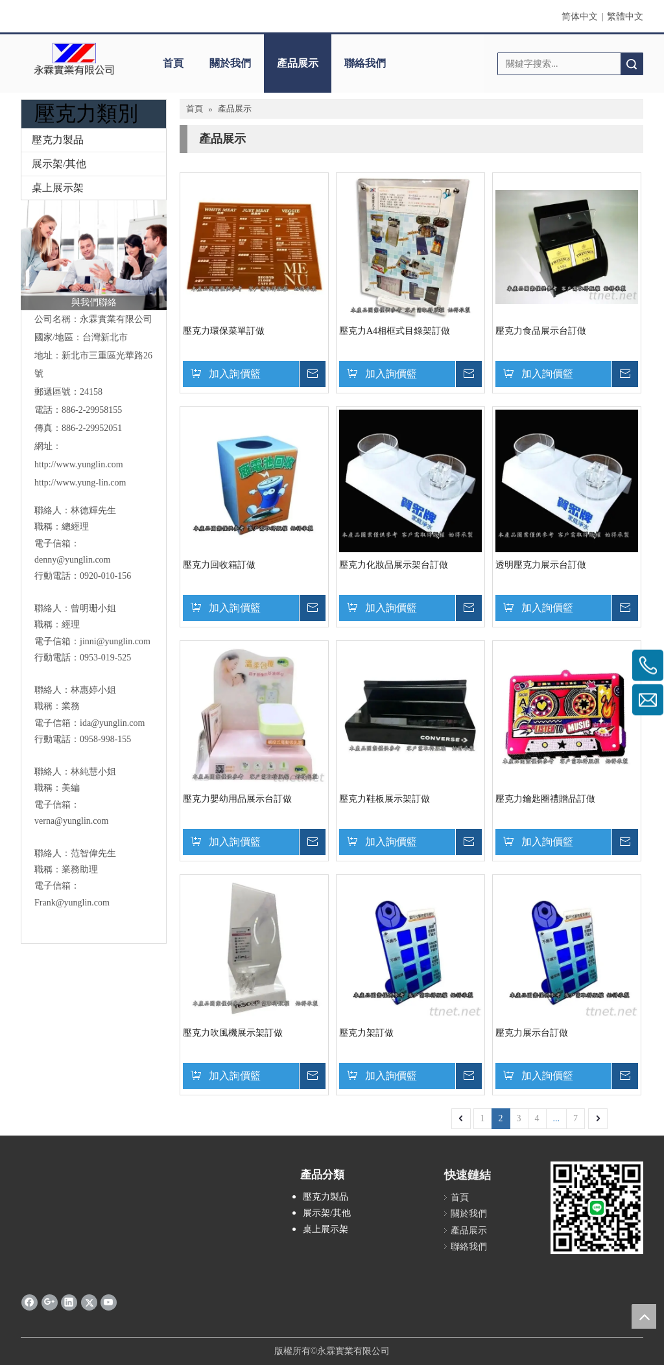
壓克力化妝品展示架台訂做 (393, 565)
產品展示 (297, 63)
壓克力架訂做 (366, 1033)
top (644, 1316)
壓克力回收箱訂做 (219, 565)
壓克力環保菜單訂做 (224, 331)
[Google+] (50, 1302)
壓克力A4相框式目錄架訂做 (394, 331)
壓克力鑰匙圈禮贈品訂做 (545, 799)
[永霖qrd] (597, 1207)
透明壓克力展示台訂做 (540, 565)
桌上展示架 (58, 187)
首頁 (173, 63)
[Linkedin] (69, 1302)
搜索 (632, 64)
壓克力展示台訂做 (531, 1033)
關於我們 (230, 63)
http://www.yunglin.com (78, 464)
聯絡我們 (365, 63)
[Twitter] (89, 1302)
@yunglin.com (123, 641)
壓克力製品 (58, 139)
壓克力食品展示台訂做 (540, 331)
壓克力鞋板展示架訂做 (384, 799)
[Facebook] (29, 1302)
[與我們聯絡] (94, 255)
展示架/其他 (59, 163)
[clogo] (74, 59)
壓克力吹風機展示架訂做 (233, 1033)
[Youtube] (109, 1302)
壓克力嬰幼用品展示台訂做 (237, 799)
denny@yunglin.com (72, 560)
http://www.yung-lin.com (80, 482)
